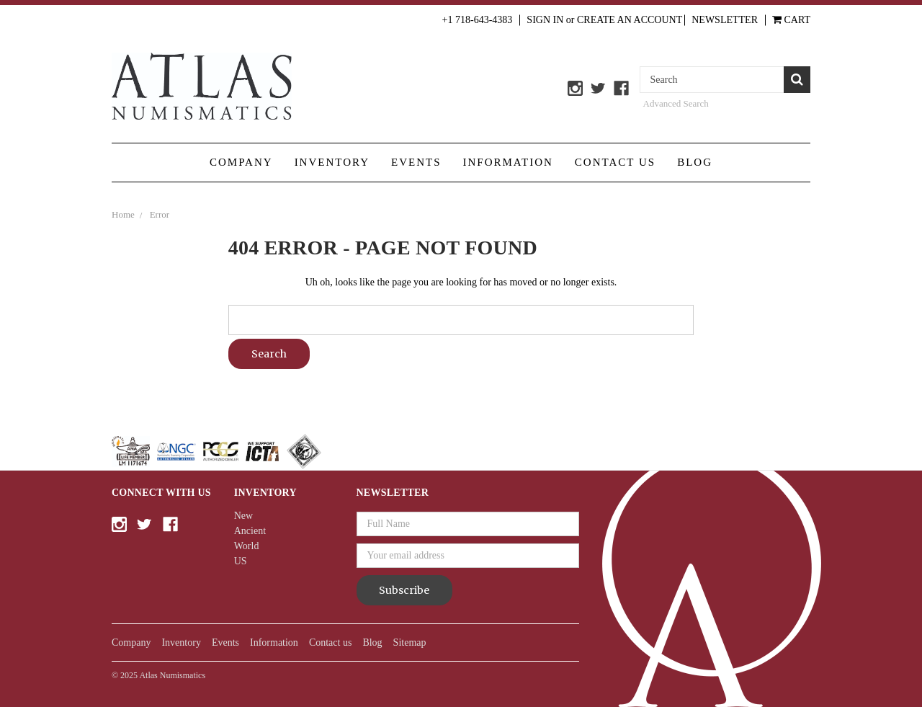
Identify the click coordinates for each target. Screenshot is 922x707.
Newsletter (725, 19)
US (240, 561)
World (246, 546)
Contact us (615, 162)
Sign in (545, 19)
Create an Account (629, 19)
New (243, 515)
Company (241, 162)
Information (508, 162)
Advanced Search (676, 103)
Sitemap (409, 642)
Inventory (332, 162)
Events (416, 162)
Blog (694, 162)
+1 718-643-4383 (477, 19)
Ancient (250, 530)
